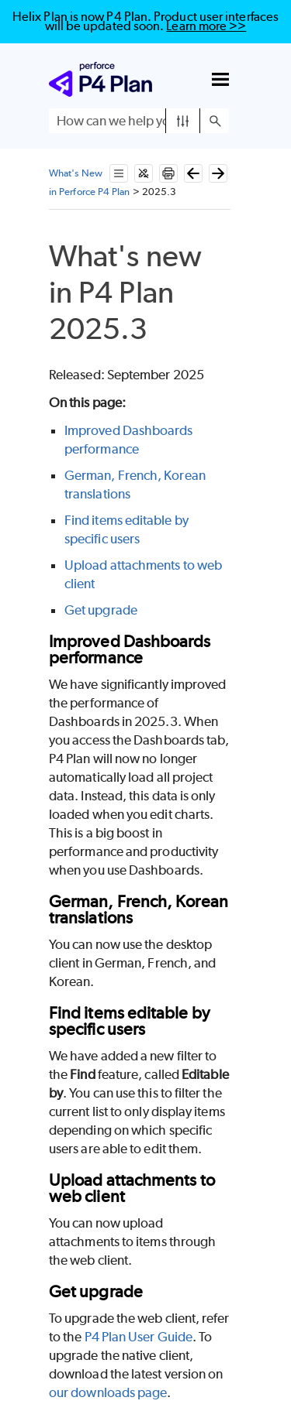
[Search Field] (139, 120)
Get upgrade (100, 610)
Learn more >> (206, 26)
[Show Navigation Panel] (220, 79)
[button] (182, 120)
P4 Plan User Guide (138, 1336)
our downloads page (108, 1392)
